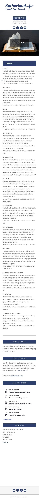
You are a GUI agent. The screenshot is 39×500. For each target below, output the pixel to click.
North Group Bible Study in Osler (19, 392)
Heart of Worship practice (17, 415)
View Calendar (7, 419)
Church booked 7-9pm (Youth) (18, 398)
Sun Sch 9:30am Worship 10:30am (20, 403)
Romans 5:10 (22, 370)
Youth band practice (15, 409)
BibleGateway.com (17, 375)
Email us (5, 442)
